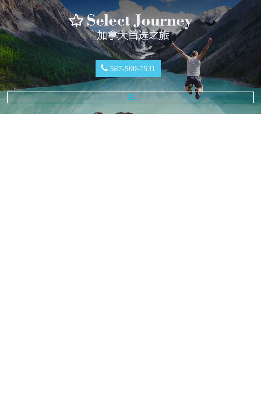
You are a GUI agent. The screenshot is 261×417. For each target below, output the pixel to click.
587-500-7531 (133, 68)
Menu (130, 97)
